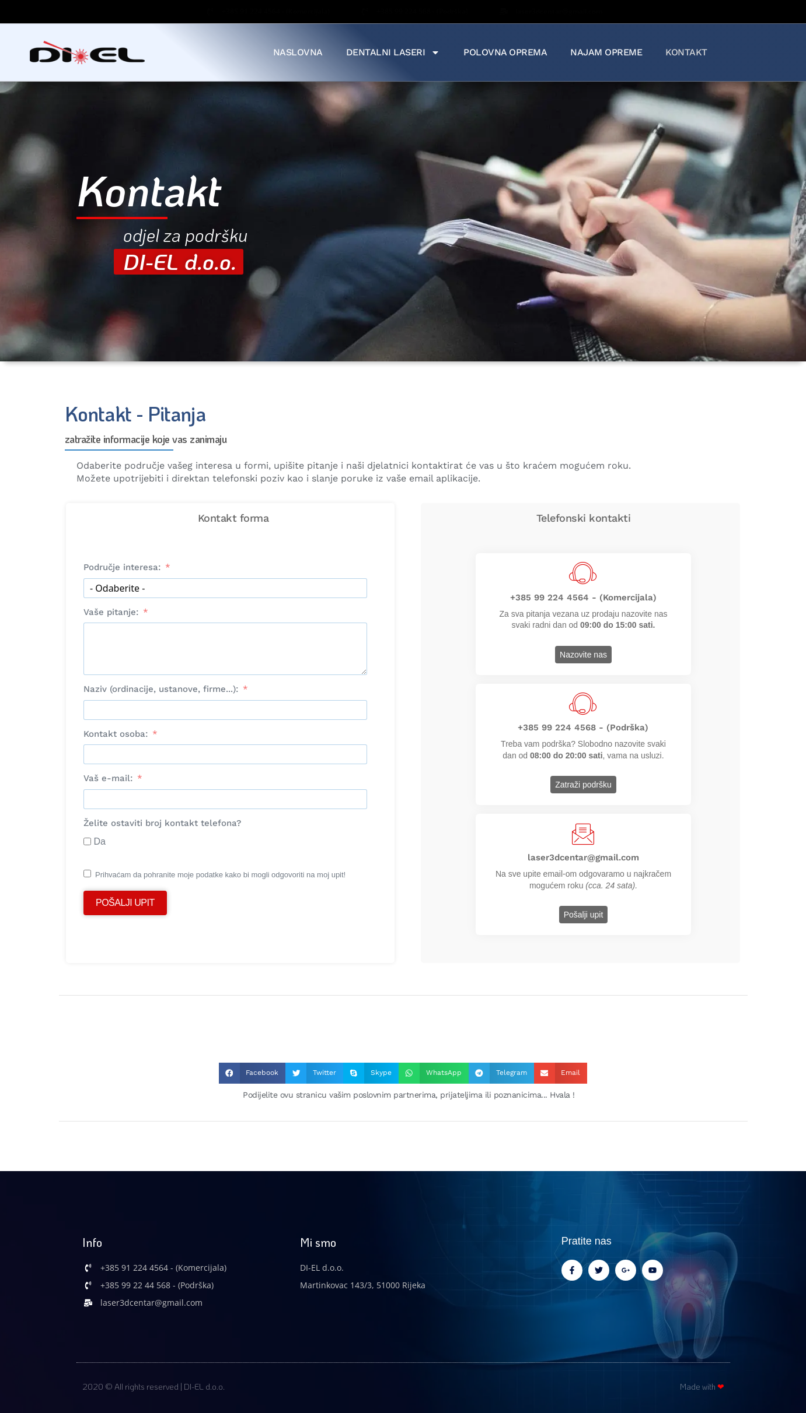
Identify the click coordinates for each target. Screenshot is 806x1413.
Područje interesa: (121, 567)
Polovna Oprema (505, 52)
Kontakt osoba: (115, 734)
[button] (252, 1073)
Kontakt (686, 52)
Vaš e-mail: (107, 778)
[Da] (87, 841)
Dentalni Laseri (393, 52)
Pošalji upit (125, 903)
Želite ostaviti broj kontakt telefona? (162, 823)
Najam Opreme (606, 52)
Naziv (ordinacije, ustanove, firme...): (160, 689)
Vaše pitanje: (110, 612)
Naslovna (298, 52)
